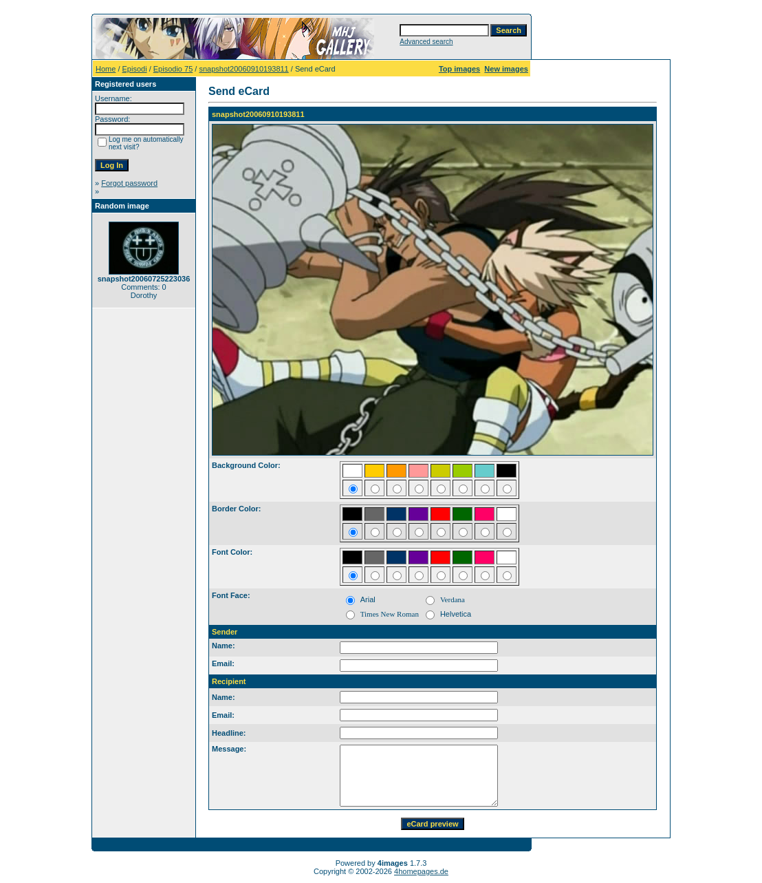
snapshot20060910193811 (243, 69)
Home (106, 69)
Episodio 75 (173, 69)
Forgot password (129, 183)
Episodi (134, 69)
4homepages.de (421, 871)
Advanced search (426, 41)
